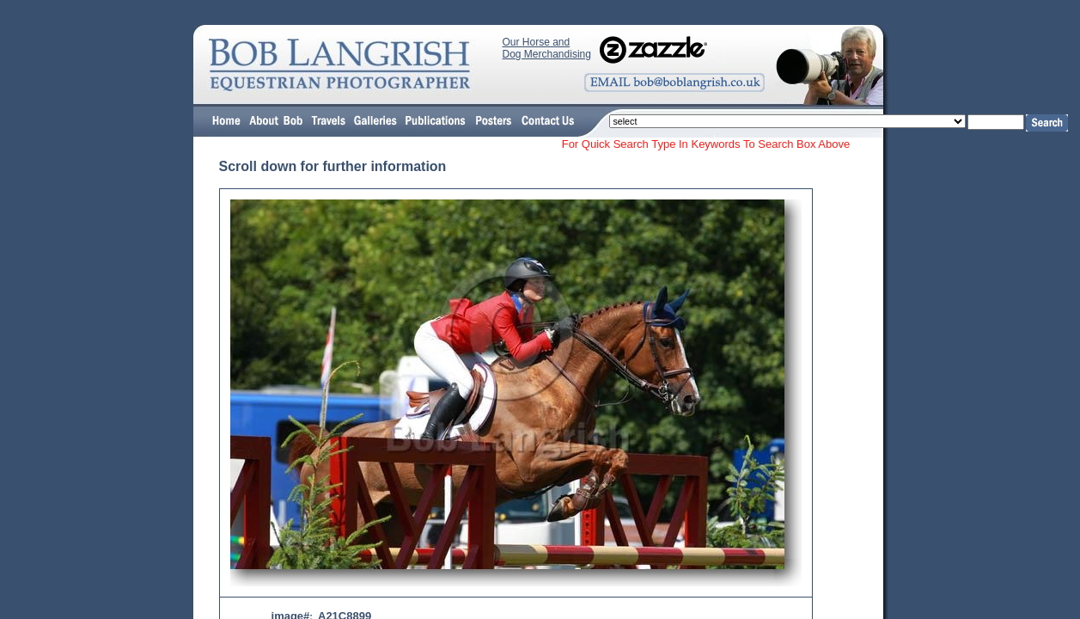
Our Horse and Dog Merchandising (547, 48)
